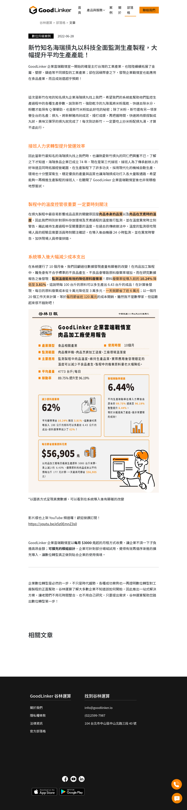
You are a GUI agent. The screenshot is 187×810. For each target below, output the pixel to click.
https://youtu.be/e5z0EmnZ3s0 (52, 523)
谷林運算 (46, 22)
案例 (111, 10)
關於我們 (36, 707)
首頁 (79, 10)
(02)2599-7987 (95, 715)
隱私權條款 (38, 715)
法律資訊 (36, 723)
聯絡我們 (149, 10)
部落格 (130, 10)
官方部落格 (38, 731)
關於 (119, 10)
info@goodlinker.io (99, 707)
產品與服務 (95, 10)
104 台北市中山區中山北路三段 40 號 (111, 723)
